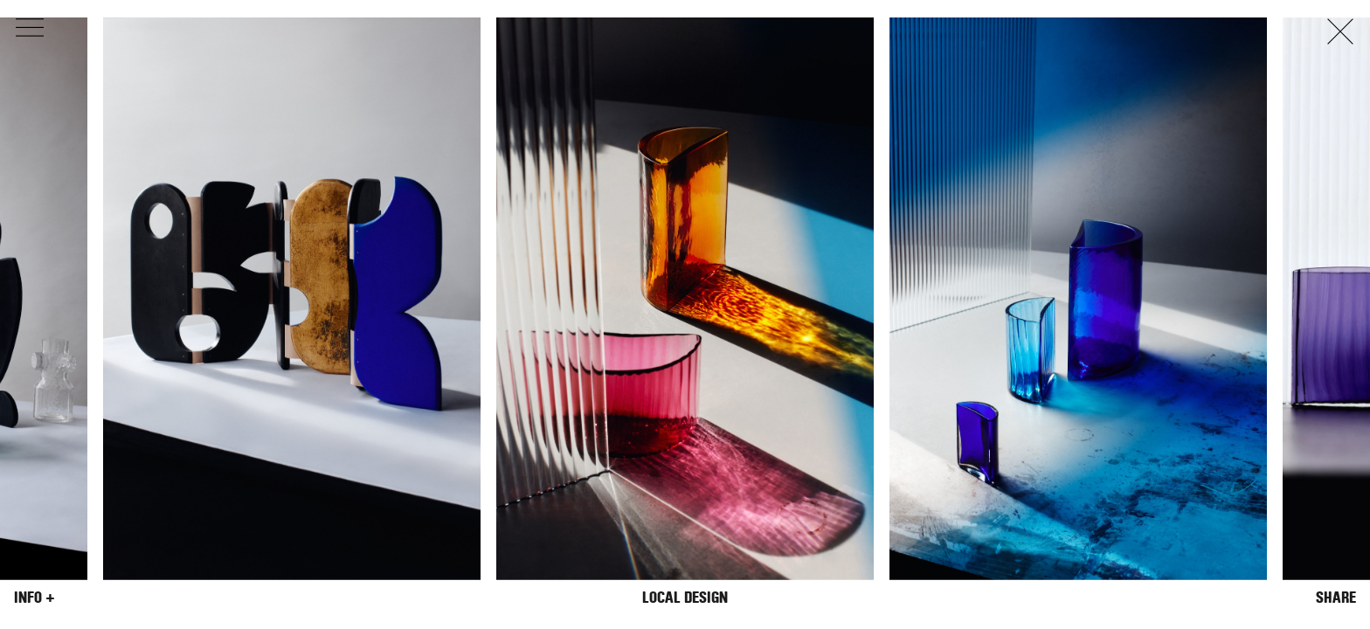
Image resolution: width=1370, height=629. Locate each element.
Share (1336, 597)
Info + (34, 597)
